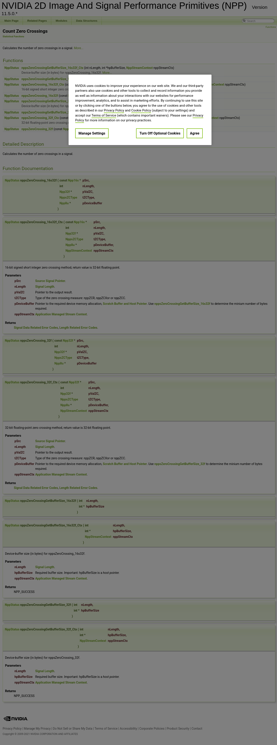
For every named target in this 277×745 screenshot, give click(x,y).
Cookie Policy (141, 110)
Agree (194, 133)
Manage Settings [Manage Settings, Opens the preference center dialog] (91, 133)
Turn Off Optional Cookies (159, 133)
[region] (140, 110)
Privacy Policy (114, 110)
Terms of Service (103, 115)
